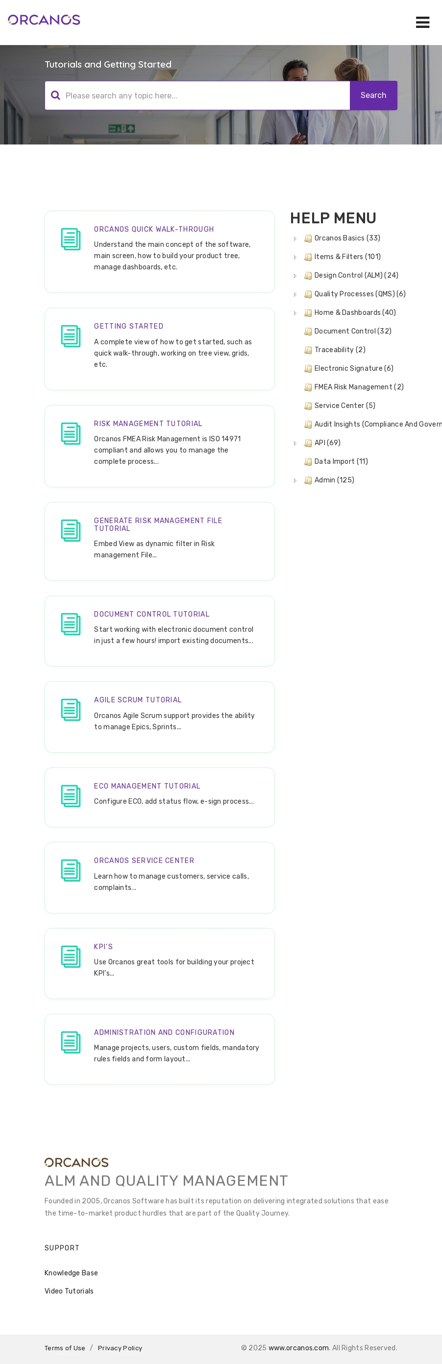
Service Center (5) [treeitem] (338, 406)
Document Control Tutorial (152, 614)
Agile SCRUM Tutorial (138, 700)
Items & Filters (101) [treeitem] (341, 257)
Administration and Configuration (164, 1033)
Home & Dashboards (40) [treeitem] (349, 313)
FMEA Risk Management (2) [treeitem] (353, 387)
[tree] (343, 359)
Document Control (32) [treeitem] (347, 331)
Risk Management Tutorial (148, 424)
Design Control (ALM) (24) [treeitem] (350, 276)
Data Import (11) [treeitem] (335, 462)
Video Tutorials (69, 1291)
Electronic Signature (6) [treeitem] (347, 369)
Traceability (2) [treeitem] (334, 350)
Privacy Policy (120, 1348)
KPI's (103, 947)
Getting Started (129, 326)
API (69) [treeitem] (321, 443)
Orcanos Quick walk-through (154, 229)
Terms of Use (65, 1348)
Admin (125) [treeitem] (328, 480)
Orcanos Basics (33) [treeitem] (341, 238)
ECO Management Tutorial (147, 786)
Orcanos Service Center (144, 861)
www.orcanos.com (299, 1348)
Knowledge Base (71, 1273)
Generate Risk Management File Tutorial (158, 524)
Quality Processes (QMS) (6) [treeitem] (354, 294)
